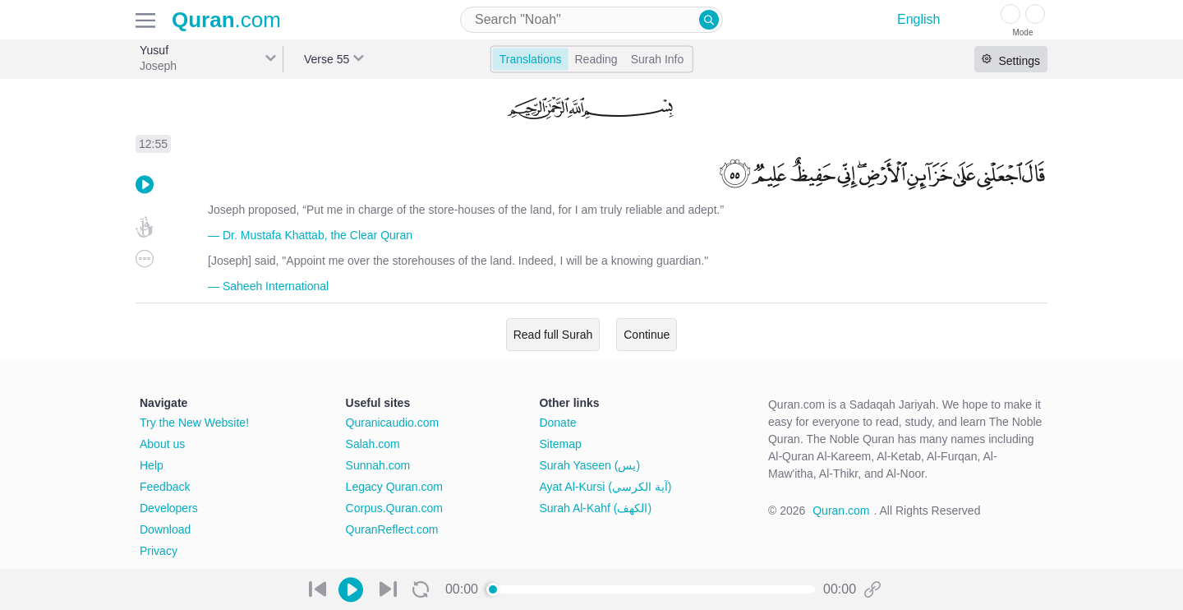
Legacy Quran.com (394, 486)
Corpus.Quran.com (394, 508)
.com (226, 19)
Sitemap (560, 444)
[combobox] (591, 20)
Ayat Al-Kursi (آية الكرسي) (605, 486)
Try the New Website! (194, 422)
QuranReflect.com (392, 529)
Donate (557, 422)
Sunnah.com (378, 465)
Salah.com (373, 444)
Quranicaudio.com (393, 422)
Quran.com (840, 510)
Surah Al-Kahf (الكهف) (595, 508)
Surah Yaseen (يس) (589, 465)
